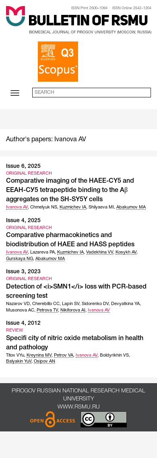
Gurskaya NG (19, 259)
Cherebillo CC (46, 304)
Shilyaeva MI (101, 207)
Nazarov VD (18, 304)
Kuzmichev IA (73, 207)
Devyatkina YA (125, 304)
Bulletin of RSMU (88, 21)
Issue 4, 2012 (23, 323)
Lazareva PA (42, 252)
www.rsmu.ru (79, 407)
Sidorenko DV (95, 304)
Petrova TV (47, 310)
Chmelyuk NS (43, 207)
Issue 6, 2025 (23, 166)
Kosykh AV (126, 252)
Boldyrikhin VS (114, 355)
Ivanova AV (17, 207)
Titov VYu (15, 355)
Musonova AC (20, 310)
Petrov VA (63, 355)
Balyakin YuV (18, 361)
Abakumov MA (131, 207)
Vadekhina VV (99, 252)
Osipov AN (44, 361)
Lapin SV (70, 304)
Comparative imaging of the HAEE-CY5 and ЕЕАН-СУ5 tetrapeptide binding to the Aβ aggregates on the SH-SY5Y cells (70, 190)
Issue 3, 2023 (23, 271)
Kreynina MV (39, 355)
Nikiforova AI (72, 310)
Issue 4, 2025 (23, 220)
